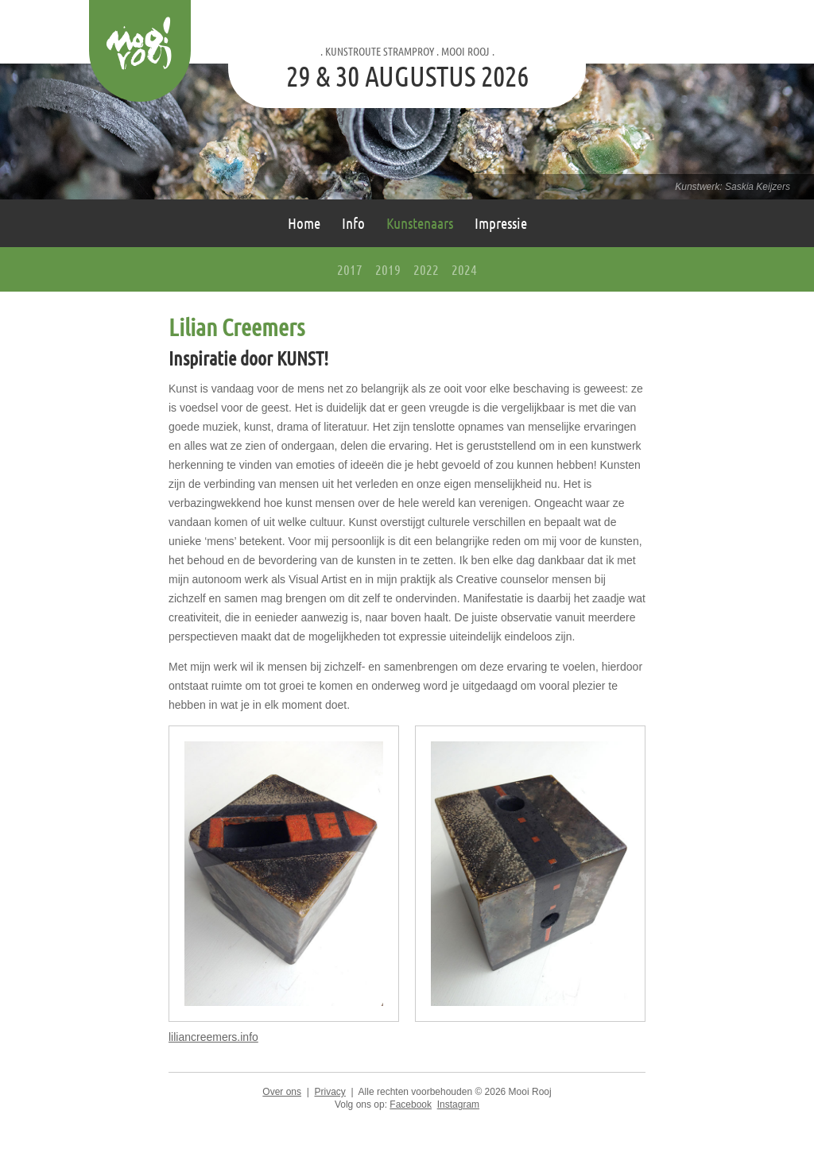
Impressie (501, 223)
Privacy (329, 1091)
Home (304, 223)
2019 (388, 269)
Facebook (411, 1104)
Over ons (281, 1091)
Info (353, 223)
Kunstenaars (419, 223)
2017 (349, 269)
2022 (426, 269)
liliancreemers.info (213, 1037)
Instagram (458, 1104)
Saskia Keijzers (757, 186)
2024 (464, 269)
